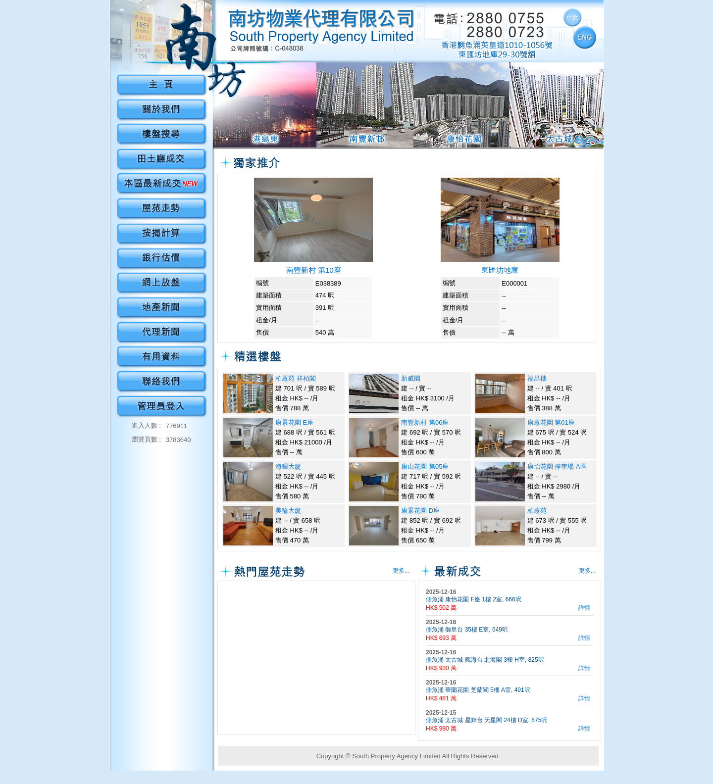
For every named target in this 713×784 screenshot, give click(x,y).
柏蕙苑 (537, 510)
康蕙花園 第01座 (551, 422)
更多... (401, 570)
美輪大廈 (288, 510)
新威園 (410, 378)
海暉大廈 (288, 466)
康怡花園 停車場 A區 (557, 466)
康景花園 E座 (294, 422)
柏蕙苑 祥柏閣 (295, 378)
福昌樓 (537, 378)
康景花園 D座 (420, 510)
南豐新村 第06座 (425, 422)
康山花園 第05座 (425, 466)
